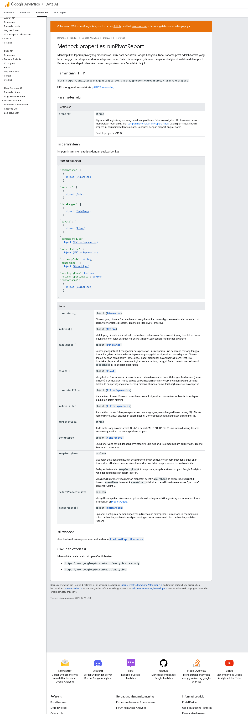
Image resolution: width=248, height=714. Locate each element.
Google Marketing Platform (197, 707)
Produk (73, 38)
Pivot (80, 228)
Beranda (9, 12)
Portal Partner (190, 702)
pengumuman (139, 26)
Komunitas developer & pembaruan (135, 702)
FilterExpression (85, 242)
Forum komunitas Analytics (131, 707)
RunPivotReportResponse (126, 539)
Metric (81, 194)
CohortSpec (81, 266)
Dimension (83, 176)
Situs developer (58, 707)
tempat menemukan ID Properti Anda (148, 123)
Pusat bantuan (58, 702)
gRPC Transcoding (103, 87)
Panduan (25, 12)
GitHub (117, 26)
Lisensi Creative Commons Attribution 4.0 (141, 585)
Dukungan (60, 12)
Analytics (25, 4)
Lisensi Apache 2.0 (73, 588)
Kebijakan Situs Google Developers (149, 588)
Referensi (121, 38)
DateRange (83, 211)
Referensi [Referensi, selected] (42, 12)
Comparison (84, 286)
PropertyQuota (119, 501)
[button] (22, 39)
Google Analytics (90, 38)
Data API (52, 4)
